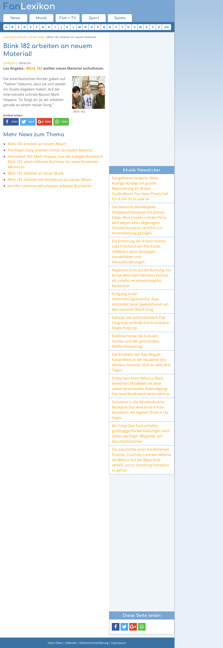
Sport (94, 18)
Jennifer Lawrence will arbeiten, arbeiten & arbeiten (50, 185)
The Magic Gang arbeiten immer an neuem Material (50, 150)
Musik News (36, 37)
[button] (11, 122)
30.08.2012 (10, 63)
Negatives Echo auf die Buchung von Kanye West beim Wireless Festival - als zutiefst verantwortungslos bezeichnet (141, 278)
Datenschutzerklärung (94, 643)
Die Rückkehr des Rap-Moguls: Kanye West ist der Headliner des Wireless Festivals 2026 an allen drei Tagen (141, 362)
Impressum (118, 643)
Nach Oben (55, 643)
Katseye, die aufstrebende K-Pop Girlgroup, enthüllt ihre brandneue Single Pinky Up (140, 322)
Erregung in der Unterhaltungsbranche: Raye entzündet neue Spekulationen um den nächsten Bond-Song (140, 301)
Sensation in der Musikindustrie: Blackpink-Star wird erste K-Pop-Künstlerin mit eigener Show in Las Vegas (140, 410)
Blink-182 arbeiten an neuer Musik (35, 173)
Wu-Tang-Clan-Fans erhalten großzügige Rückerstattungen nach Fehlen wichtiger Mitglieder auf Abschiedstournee (141, 433)
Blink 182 (34, 68)
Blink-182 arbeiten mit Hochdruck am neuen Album (50, 179)
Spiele (120, 18)
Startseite (9, 37)
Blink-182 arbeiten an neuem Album (37, 143)
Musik (41, 18)
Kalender (71, 643)
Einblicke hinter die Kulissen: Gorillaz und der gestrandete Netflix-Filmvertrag (135, 341)
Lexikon (29, 6)
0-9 (167, 27)
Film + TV (67, 18)
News (15, 18)
